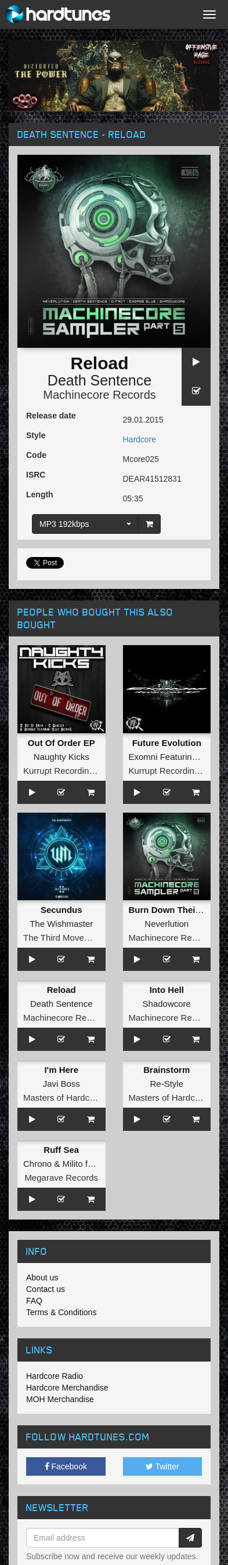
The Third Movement (63, 937)
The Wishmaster (61, 924)
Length (39, 494)
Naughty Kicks (61, 757)
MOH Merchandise (60, 1399)
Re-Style (166, 1084)
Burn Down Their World (177, 910)
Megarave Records (61, 1177)
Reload (61, 990)
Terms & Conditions (61, 1312)
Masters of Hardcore (62, 1097)
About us (42, 1277)
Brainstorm (166, 1070)
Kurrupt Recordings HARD (74, 771)
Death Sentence (99, 380)
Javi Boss (61, 1084)
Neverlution (166, 924)
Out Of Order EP (61, 743)
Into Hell (167, 990)
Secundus (61, 910)
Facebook (66, 1466)
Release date (51, 415)
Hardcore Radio (54, 1376)
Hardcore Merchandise (67, 1387)
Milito (73, 1164)
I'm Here (61, 1070)
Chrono (37, 1164)
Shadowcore (167, 1004)
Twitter (162, 1466)
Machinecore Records (99, 394)
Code (36, 455)
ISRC (35, 474)
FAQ (34, 1300)
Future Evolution (166, 743)
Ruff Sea (61, 1150)
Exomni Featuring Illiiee (174, 757)
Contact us (45, 1289)
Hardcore (140, 439)
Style (35, 435)
